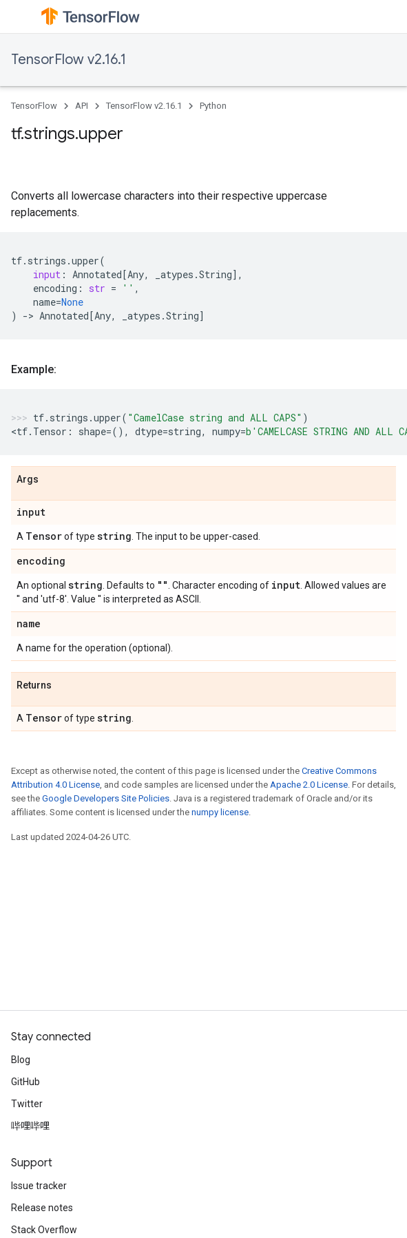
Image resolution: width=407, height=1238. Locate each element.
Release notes (42, 1207)
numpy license (220, 812)
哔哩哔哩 (30, 1125)
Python (213, 106)
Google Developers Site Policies (105, 798)
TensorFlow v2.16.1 (68, 59)
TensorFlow (34, 106)
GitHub (25, 1081)
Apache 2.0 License (309, 784)
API (81, 106)
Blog (20, 1059)
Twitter (27, 1103)
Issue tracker (39, 1185)
